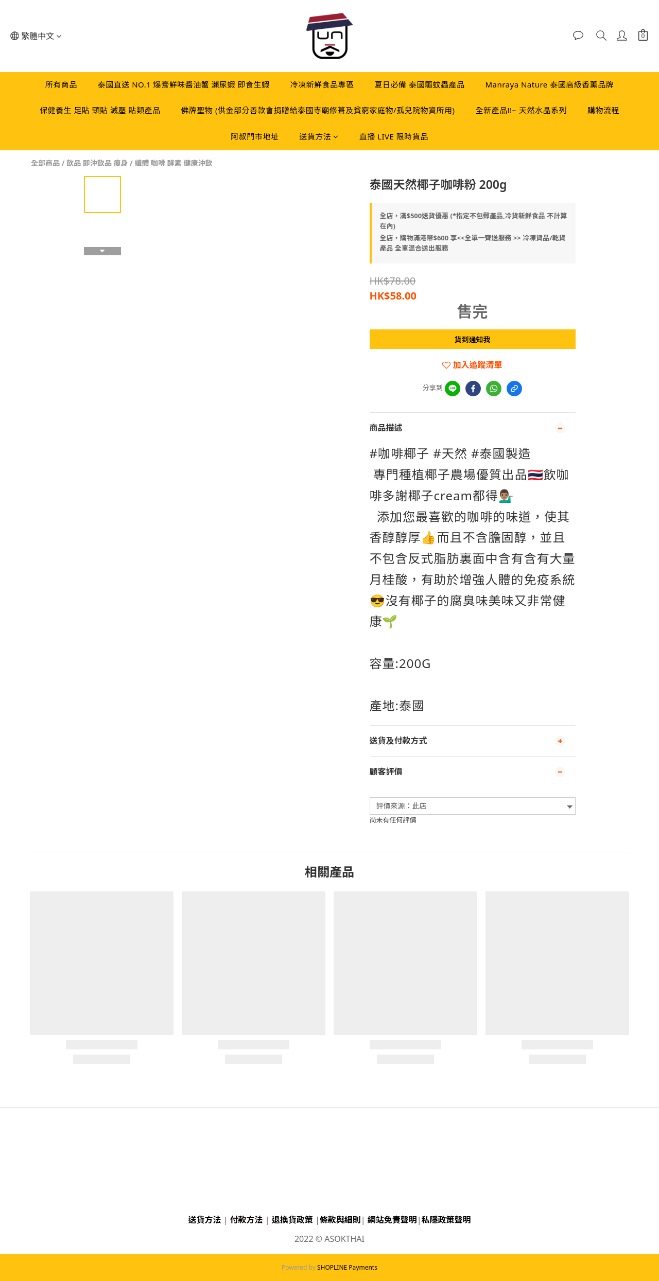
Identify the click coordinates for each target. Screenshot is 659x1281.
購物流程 (603, 110)
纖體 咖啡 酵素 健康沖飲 (173, 163)
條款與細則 (340, 1219)
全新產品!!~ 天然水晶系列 (521, 110)
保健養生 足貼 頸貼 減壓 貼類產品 (100, 110)
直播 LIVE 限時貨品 (393, 136)
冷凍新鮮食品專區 (322, 84)
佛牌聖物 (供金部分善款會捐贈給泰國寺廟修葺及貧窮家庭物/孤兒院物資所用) (318, 110)
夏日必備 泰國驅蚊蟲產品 (420, 84)
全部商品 (45, 163)
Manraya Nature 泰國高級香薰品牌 (549, 84)
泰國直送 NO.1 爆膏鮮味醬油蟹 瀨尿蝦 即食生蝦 (184, 84)
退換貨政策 (292, 1219)
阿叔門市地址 (255, 136)
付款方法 (246, 1219)
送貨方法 (319, 136)
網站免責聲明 (392, 1219)
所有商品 (61, 84)
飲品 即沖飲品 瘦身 (97, 163)
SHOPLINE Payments (347, 1267)
